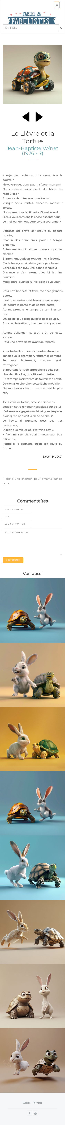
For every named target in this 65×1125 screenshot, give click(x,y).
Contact (38, 1102)
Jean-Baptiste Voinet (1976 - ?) (32, 150)
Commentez (13, 560)
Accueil (26, 1102)
